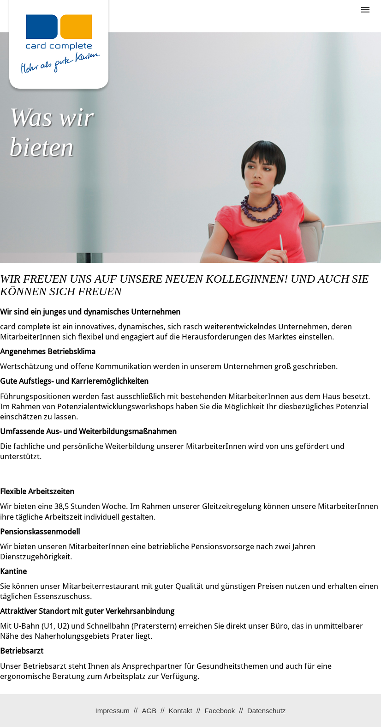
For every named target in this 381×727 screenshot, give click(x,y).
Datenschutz (266, 711)
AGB (149, 711)
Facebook (219, 711)
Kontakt (180, 711)
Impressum (112, 711)
